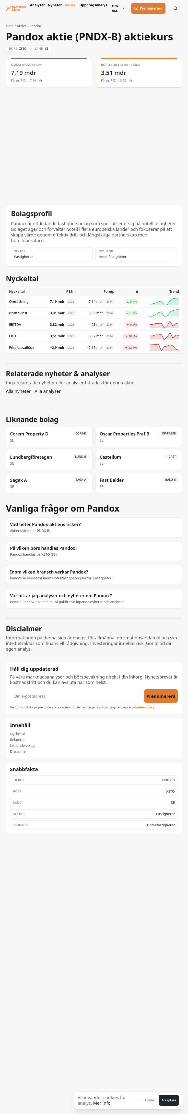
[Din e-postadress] (75, 696)
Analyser (37, 5)
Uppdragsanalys (92, 5)
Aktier (70, 5)
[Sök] (176, 8)
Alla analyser (48, 391)
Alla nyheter (18, 391)
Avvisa (149, 1100)
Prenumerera (160, 696)
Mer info (101, 1103)
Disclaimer (18, 751)
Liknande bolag (22, 745)
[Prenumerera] (148, 8)
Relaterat (17, 739)
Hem (9, 25)
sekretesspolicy (143, 707)
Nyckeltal (17, 733)
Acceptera (169, 1100)
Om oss (118, 8)
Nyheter (54, 5)
